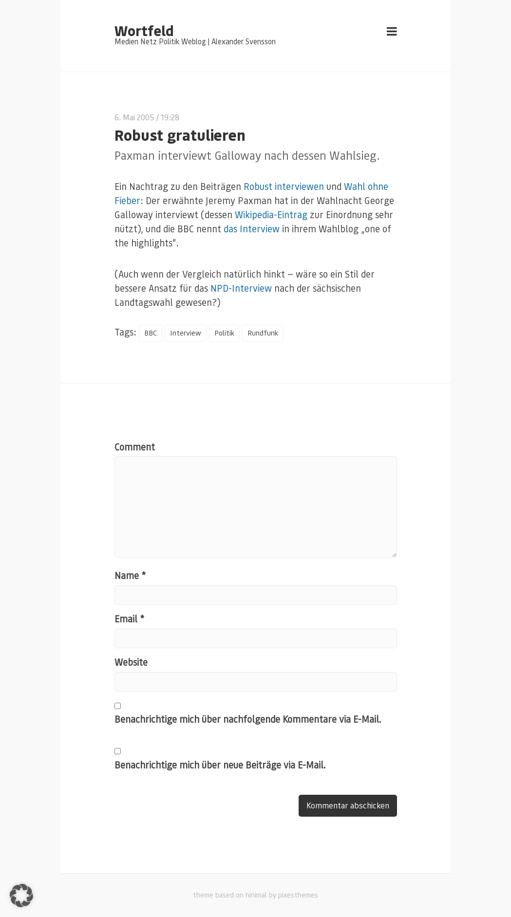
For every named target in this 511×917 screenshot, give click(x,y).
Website (131, 662)
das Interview (252, 229)
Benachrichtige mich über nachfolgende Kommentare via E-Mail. (247, 719)
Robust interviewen (284, 186)
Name (130, 576)
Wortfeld (143, 30)
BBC (151, 333)
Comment (134, 447)
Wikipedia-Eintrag (271, 214)
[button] (21, 895)
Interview (186, 333)
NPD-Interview (241, 288)
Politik (225, 333)
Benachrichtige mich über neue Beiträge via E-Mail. (220, 765)
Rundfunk (264, 333)
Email (129, 619)
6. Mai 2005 (134, 117)
